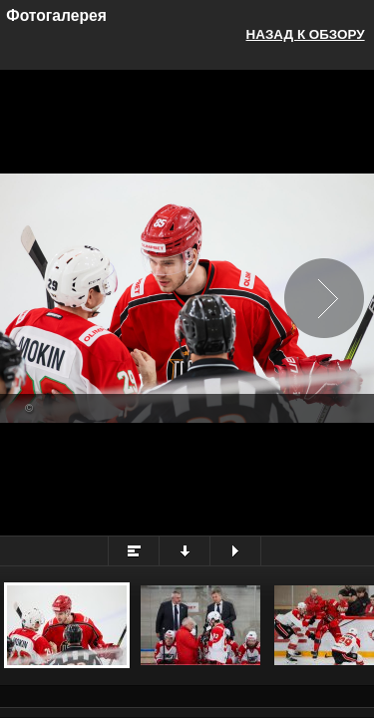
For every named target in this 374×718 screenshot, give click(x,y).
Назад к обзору (305, 34)
